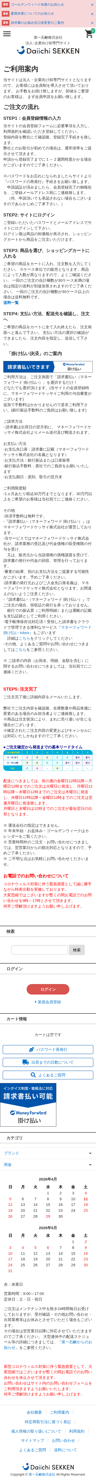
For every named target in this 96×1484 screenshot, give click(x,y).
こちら (24, 638)
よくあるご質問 (48, 1075)
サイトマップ (32, 1440)
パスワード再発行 (48, 1049)
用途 (8, 1164)
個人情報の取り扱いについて (36, 1431)
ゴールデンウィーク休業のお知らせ (37, 4)
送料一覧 (11, 302)
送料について (65, 1450)
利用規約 (76, 1431)
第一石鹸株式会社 (42, 1474)
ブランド (11, 1153)
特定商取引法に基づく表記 (48, 1422)
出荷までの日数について (48, 1062)
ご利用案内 (59, 1412)
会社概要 (34, 1412)
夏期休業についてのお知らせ (32, 13)
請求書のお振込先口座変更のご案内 (37, 23)
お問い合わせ (63, 1440)
